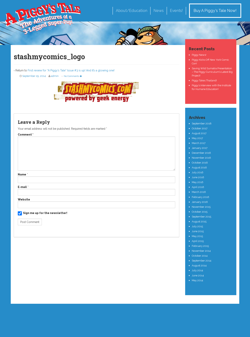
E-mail (22, 187)
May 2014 (197, 280)
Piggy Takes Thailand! (204, 80)
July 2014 (197, 270)
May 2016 (197, 182)
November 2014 (201, 250)
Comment (25, 134)
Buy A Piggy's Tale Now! (215, 10)
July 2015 (197, 226)
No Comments (73, 76)
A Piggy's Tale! (43, 18)
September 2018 (202, 123)
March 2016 (199, 192)
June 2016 (198, 177)
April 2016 (198, 187)
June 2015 (198, 231)
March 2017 (198, 143)
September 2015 (201, 216)
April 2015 (198, 241)
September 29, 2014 (34, 76)
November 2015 (201, 206)
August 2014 (199, 265)
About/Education (131, 10)
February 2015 (200, 245)
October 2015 (199, 211)
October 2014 (200, 255)
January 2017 (199, 147)
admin (55, 76)
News (159, 10)
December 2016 (201, 152)
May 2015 (197, 236)
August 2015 (199, 221)
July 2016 (197, 172)
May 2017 (197, 138)
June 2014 (198, 275)
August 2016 (199, 167)
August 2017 (199, 133)
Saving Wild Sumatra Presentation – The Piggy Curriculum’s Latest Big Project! (212, 72)
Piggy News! (199, 54)
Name (22, 174)
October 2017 (199, 128)
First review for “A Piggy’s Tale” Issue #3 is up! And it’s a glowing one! (71, 70)
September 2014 (201, 260)
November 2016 (201, 157)
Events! (176, 10)
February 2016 (200, 197)
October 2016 (200, 162)
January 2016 (200, 201)
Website (24, 199)
